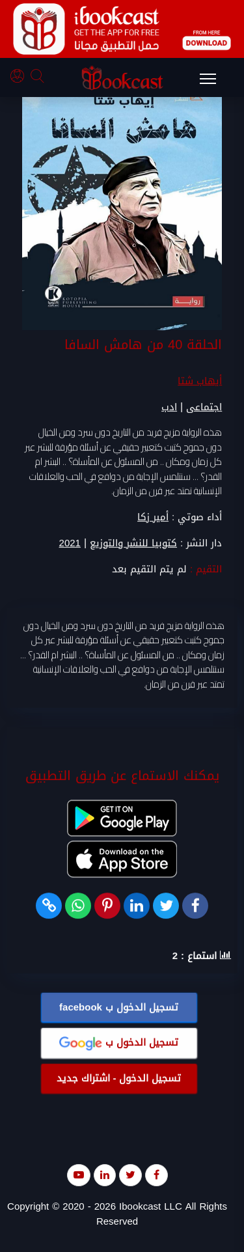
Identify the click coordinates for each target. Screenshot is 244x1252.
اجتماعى (204, 407)
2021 (70, 543)
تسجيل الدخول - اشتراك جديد (119, 1079)
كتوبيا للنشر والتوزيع (133, 543)
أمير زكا (153, 517)
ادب (169, 407)
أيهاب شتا (200, 381)
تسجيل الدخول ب (118, 1008)
